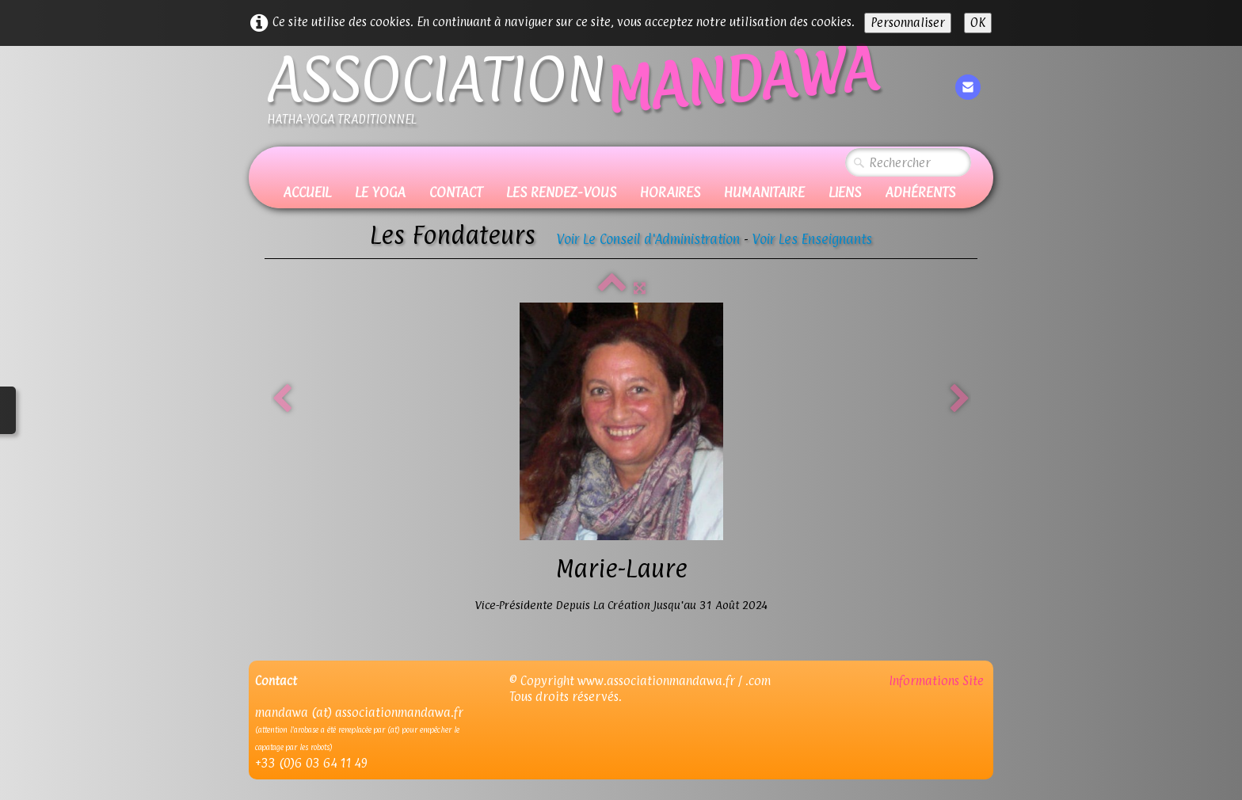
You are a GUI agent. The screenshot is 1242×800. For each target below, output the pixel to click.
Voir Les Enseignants (812, 239)
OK (977, 22)
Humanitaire (764, 192)
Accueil (307, 192)
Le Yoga (380, 192)
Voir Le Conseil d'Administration (648, 239)
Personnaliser (908, 22)
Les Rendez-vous (561, 192)
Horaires (670, 192)
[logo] (572, 96)
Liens (845, 192)
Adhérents (920, 192)
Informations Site (938, 680)
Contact (455, 192)
